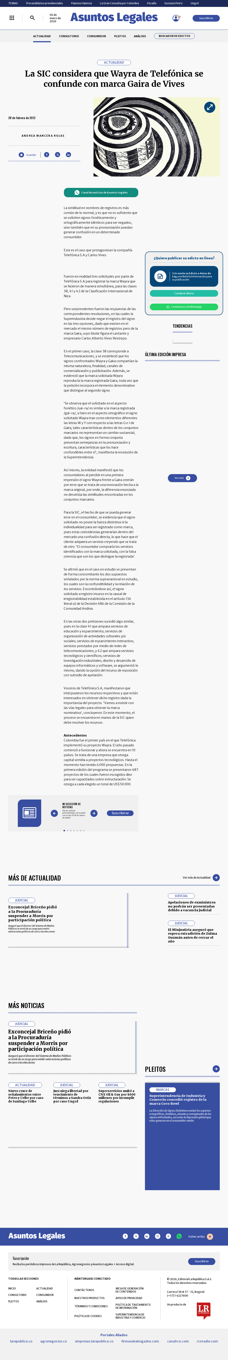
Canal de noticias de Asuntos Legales (101, 192)
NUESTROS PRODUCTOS (89, 1298)
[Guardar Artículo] (27, 155)
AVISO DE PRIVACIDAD (129, 1298)
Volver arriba (200, 1237)
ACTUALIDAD (42, 36)
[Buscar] (32, 18)
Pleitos (155, 1069)
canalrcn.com (178, 1341)
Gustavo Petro (173, 3)
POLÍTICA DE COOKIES (88, 1316)
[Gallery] (74, 810)
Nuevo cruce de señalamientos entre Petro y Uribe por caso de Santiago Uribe (25, 1096)
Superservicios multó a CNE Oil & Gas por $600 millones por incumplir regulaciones (116, 1096)
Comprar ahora (184, 293)
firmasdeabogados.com (140, 1341)
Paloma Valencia (81, 3)
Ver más (182, 478)
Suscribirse (206, 18)
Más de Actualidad (34, 877)
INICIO (12, 1288)
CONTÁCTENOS (84, 1290)
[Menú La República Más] (11, 18)
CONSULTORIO (69, 36)
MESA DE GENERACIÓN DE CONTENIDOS (130, 1290)
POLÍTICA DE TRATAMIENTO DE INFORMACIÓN (133, 1306)
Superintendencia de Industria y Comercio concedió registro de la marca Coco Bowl (177, 1100)
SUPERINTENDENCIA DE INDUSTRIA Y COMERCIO (130, 1316)
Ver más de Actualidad (201, 877)
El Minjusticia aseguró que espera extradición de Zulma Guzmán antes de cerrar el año (192, 936)
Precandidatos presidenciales (44, 3)
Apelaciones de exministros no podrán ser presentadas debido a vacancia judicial (192, 906)
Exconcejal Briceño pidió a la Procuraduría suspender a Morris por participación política (32, 913)
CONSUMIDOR (96, 36)
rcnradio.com (207, 1341)
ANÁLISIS (140, 36)
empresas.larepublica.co (94, 1341)
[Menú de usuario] (176, 18)
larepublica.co (21, 1341)
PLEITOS (120, 36)
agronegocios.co (53, 1341)
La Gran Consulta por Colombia (119, 3)
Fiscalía (151, 3)
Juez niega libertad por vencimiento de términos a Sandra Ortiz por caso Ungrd (72, 1096)
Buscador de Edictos (174, 36)
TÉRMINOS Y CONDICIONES (91, 1306)
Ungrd (195, 3)
